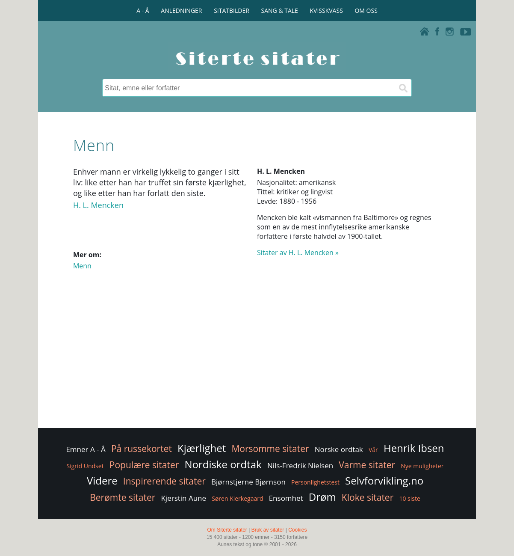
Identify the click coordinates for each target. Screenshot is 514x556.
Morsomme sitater (270, 449)
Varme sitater (367, 465)
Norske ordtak (339, 449)
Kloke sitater (367, 497)
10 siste (409, 498)
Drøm (322, 497)
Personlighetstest (315, 482)
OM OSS (365, 10)
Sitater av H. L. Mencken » (298, 252)
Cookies (297, 530)
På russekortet (141, 449)
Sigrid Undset (84, 466)
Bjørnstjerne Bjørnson (248, 482)
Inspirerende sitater (164, 481)
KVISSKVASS (326, 10)
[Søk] (403, 87)
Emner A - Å (85, 449)
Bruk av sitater (267, 530)
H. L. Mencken (98, 205)
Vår (373, 450)
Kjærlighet (201, 448)
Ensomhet (286, 498)
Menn (82, 266)
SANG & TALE (279, 10)
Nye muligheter (422, 466)
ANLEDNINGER (181, 10)
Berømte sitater (122, 497)
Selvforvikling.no (384, 480)
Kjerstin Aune (183, 498)
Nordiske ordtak (223, 464)
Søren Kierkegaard (237, 498)
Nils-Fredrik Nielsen (300, 465)
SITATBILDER (231, 10)
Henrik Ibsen (414, 448)
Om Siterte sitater (227, 530)
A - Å (142, 10)
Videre (102, 480)
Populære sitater (144, 465)
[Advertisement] (257, 358)
